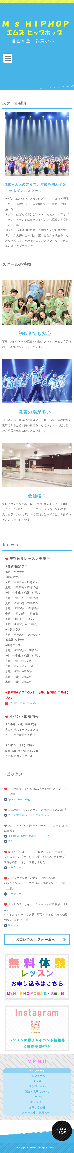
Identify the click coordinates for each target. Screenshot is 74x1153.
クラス (37, 1081)
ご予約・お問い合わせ (21, 703)
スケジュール (37, 1086)
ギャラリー (13, 841)
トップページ (37, 1070)
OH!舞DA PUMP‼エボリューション (27, 836)
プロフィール (37, 1075)
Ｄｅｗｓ (11, 925)
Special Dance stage (19, 799)
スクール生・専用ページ (37, 1113)
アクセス (37, 1097)
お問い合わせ (37, 1107)
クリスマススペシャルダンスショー (30, 815)
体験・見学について (37, 1091)
